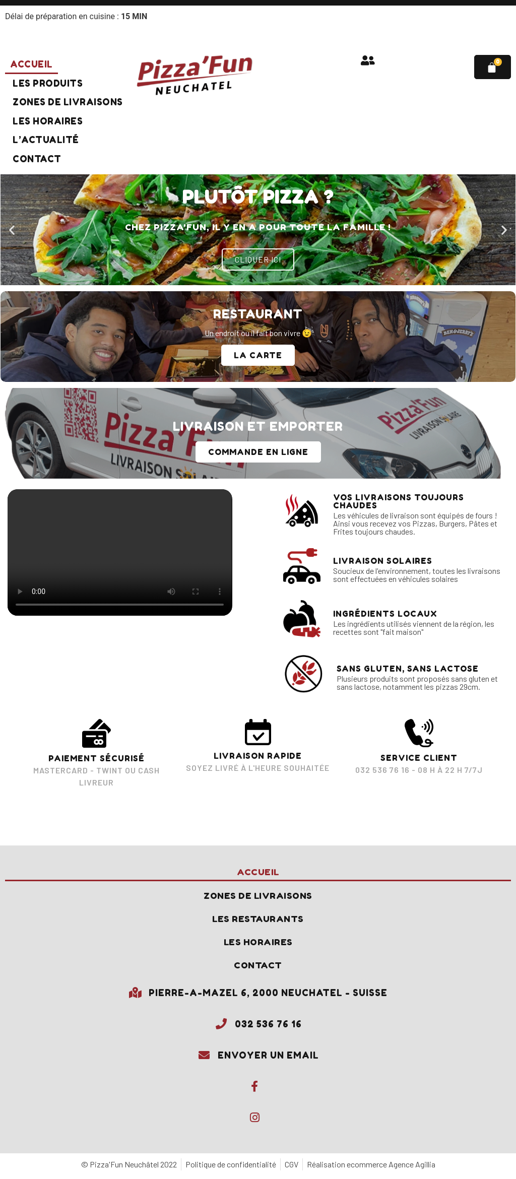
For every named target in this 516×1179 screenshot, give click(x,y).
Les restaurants (258, 920)
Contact (37, 159)
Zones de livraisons (68, 102)
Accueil (31, 64)
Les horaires (48, 121)
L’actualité (46, 140)
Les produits (48, 83)
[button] (12, 229)
